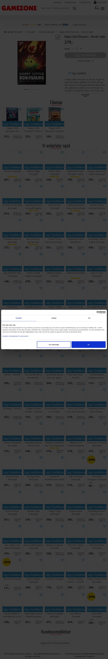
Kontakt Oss (85, 2)
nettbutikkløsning (91, 653)
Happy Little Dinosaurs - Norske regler (76, 32)
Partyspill (31, 32)
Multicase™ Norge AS (86, 656)
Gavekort (57, 2)
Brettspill (18, 32)
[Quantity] (76, 48)
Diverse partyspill (46, 32)
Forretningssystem (73, 653)
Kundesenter (70, 2)
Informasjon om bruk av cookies (17, 653)
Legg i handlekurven (85, 54)
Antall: (67, 48)
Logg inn (101, 2)
